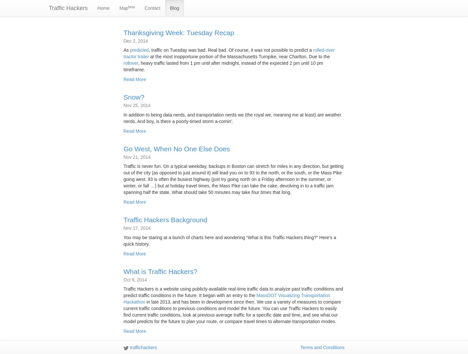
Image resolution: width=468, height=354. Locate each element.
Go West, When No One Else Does (177, 149)
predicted (139, 50)
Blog (174, 8)
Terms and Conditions (322, 347)
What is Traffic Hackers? (160, 271)
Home (104, 8)
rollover (131, 63)
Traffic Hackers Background (165, 220)
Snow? (134, 97)
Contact (152, 8)
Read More (135, 79)
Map (127, 8)
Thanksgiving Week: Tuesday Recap (179, 32)
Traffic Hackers (68, 8)
